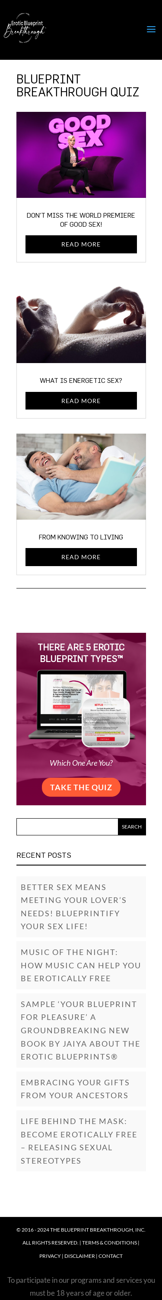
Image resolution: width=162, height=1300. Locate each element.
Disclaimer (79, 1256)
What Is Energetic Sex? (81, 380)
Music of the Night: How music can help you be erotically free (81, 965)
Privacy (50, 1256)
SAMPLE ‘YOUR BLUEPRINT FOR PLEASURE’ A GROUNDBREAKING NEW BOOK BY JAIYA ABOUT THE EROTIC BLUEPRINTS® (80, 1030)
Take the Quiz (81, 787)
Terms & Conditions (109, 1242)
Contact (110, 1256)
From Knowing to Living (81, 537)
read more (81, 244)
